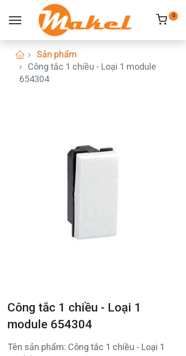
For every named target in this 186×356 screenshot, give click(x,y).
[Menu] (15, 20)
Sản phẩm (57, 54)
